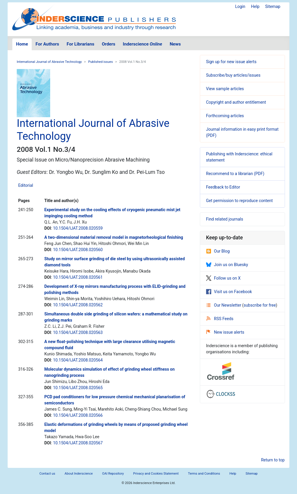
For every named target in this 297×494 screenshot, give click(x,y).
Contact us (47, 473)
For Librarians (80, 44)
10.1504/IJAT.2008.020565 (78, 387)
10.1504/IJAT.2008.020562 (78, 305)
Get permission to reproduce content (239, 200)
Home (22, 44)
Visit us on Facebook (229, 291)
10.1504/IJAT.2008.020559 (78, 228)
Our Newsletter (224, 305)
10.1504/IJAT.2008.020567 (78, 443)
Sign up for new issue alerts (231, 61)
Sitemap (272, 6)
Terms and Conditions (204, 473)
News (175, 44)
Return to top (273, 460)
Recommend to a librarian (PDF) (235, 173)
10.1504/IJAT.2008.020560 (78, 249)
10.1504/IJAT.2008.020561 (78, 277)
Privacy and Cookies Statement (156, 473)
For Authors (47, 44)
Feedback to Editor (223, 187)
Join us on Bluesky (227, 264)
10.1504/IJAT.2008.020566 (78, 415)
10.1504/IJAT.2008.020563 (78, 332)
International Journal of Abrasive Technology (49, 62)
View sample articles (225, 88)
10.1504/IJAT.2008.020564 (78, 360)
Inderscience (142, 44)
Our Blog (218, 251)
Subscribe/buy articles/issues (233, 75)
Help (255, 6)
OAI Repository (113, 473)
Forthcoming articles (225, 115)
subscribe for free (260, 305)
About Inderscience (79, 473)
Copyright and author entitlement (236, 102)
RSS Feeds (219, 318)
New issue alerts (225, 332)
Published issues (100, 62)
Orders (108, 44)
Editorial (25, 185)
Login (240, 6)
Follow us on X (223, 278)
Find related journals (224, 219)
